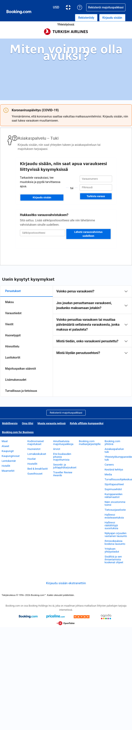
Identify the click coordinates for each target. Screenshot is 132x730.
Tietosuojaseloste (115, 509)
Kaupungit (8, 451)
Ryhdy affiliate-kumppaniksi (86, 423)
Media (108, 474)
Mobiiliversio (10, 423)
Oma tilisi (27, 423)
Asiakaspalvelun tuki (114, 450)
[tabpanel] (92, 322)
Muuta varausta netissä (52, 423)
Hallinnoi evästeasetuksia (114, 516)
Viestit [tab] (9, 324)
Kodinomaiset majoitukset (35, 443)
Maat (5, 441)
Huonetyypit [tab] (13, 335)
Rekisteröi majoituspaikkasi (66, 412)
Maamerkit (8, 470)
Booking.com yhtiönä (112, 443)
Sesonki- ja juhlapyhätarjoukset (64, 466)
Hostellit (32, 463)
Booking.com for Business (18, 432)
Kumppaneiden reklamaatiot (114, 496)
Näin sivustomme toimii (115, 503)
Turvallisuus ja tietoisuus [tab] (21, 390)
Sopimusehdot (113, 489)
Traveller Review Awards (62, 474)
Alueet (5, 446)
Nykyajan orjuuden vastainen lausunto (116, 535)
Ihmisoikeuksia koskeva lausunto (115, 542)
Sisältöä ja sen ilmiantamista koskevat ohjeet (114, 559)
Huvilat (31, 458)
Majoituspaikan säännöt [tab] (20, 368)
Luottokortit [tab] (12, 357)
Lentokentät (9, 460)
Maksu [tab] (9, 302)
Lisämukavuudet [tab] (15, 379)
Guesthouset (34, 473)
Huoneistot (33, 449)
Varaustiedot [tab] (13, 313)
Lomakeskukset (36, 453)
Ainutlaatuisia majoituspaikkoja (63, 443)
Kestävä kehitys (114, 469)
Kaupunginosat (11, 456)
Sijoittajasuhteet (114, 484)
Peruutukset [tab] (13, 291)
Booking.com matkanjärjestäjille (90, 443)
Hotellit (6, 465)
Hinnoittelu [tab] (12, 346)
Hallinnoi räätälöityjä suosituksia (111, 525)
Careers (109, 464)
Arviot (56, 449)
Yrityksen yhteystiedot (112, 550)
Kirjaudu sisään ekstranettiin (66, 583)
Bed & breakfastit (37, 468)
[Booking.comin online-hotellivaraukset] (19, 12)
